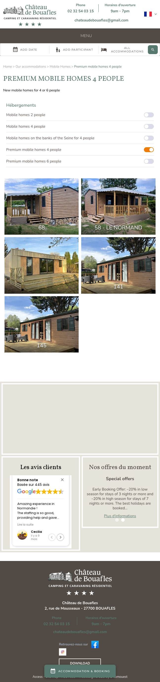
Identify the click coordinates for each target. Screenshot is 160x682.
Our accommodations (31, 66)
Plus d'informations (120, 516)
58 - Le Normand (118, 227)
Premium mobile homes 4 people (98, 66)
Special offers (120, 479)
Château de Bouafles (80, 602)
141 (118, 286)
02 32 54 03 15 (81, 11)
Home (7, 66)
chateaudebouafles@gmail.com (102, 20)
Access (38, 677)
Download (80, 663)
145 (41, 345)
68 (41, 227)
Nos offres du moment (120, 467)
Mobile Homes (60, 66)
